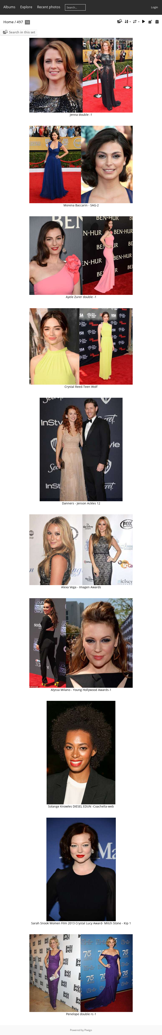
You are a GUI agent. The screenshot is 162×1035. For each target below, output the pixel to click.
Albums (9, 7)
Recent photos (48, 7)
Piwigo (88, 1030)
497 (20, 21)
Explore (26, 7)
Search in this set (22, 32)
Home (8, 21)
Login (154, 7)
